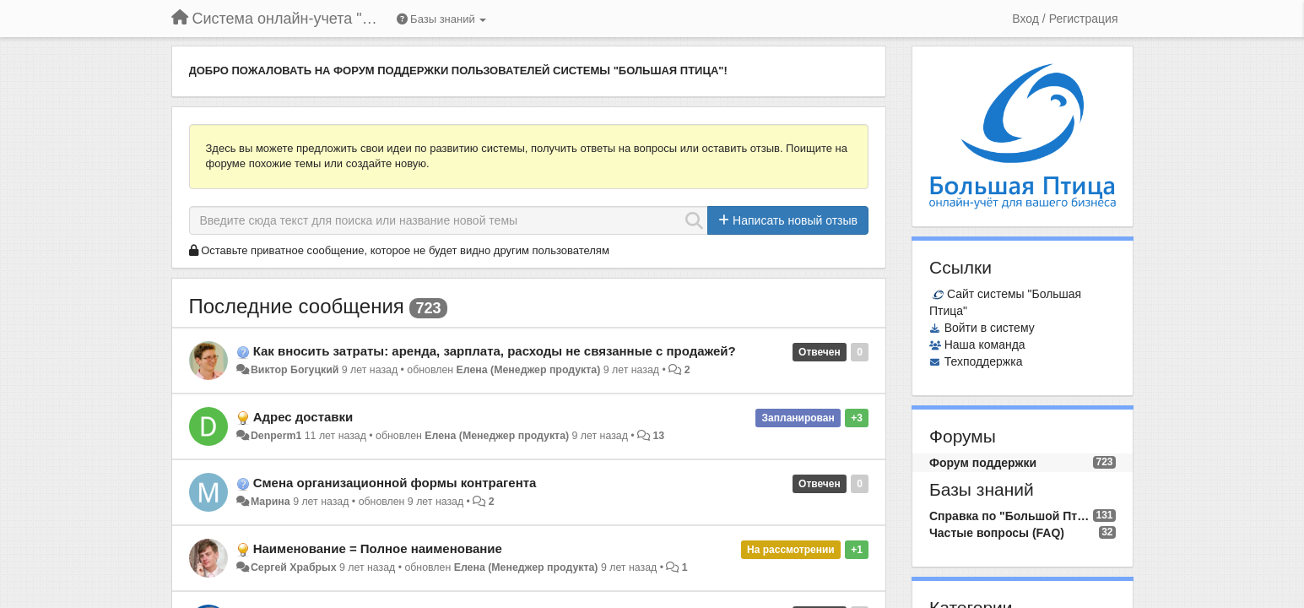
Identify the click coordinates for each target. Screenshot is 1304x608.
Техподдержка (983, 361)
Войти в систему (989, 327)
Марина (270, 502)
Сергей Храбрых (294, 567)
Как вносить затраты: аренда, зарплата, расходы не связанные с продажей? (494, 351)
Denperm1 (276, 436)
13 (659, 436)
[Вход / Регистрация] (1064, 18)
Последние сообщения (296, 306)
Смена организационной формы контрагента (395, 482)
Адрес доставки (303, 417)
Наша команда (984, 344)
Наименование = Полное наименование (377, 548)
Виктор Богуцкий (294, 370)
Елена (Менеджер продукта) (529, 370)
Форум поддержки (982, 463)
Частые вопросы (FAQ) (996, 533)
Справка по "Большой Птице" (1011, 516)
